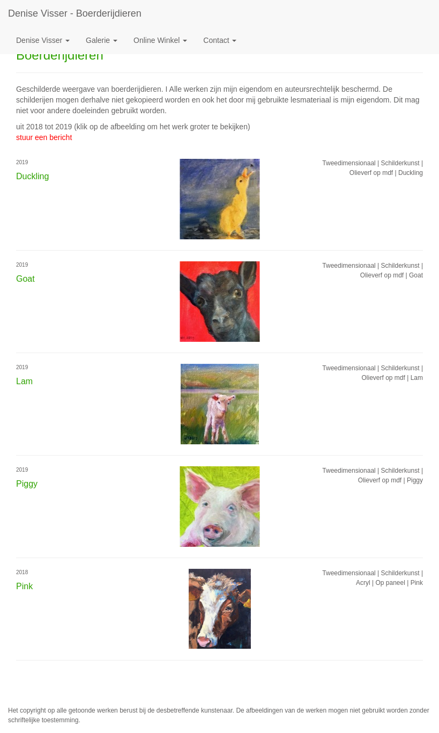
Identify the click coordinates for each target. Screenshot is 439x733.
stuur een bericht (44, 137)
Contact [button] (219, 40)
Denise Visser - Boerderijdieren (75, 13)
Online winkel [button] (160, 40)
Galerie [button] (101, 40)
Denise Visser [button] (43, 40)
